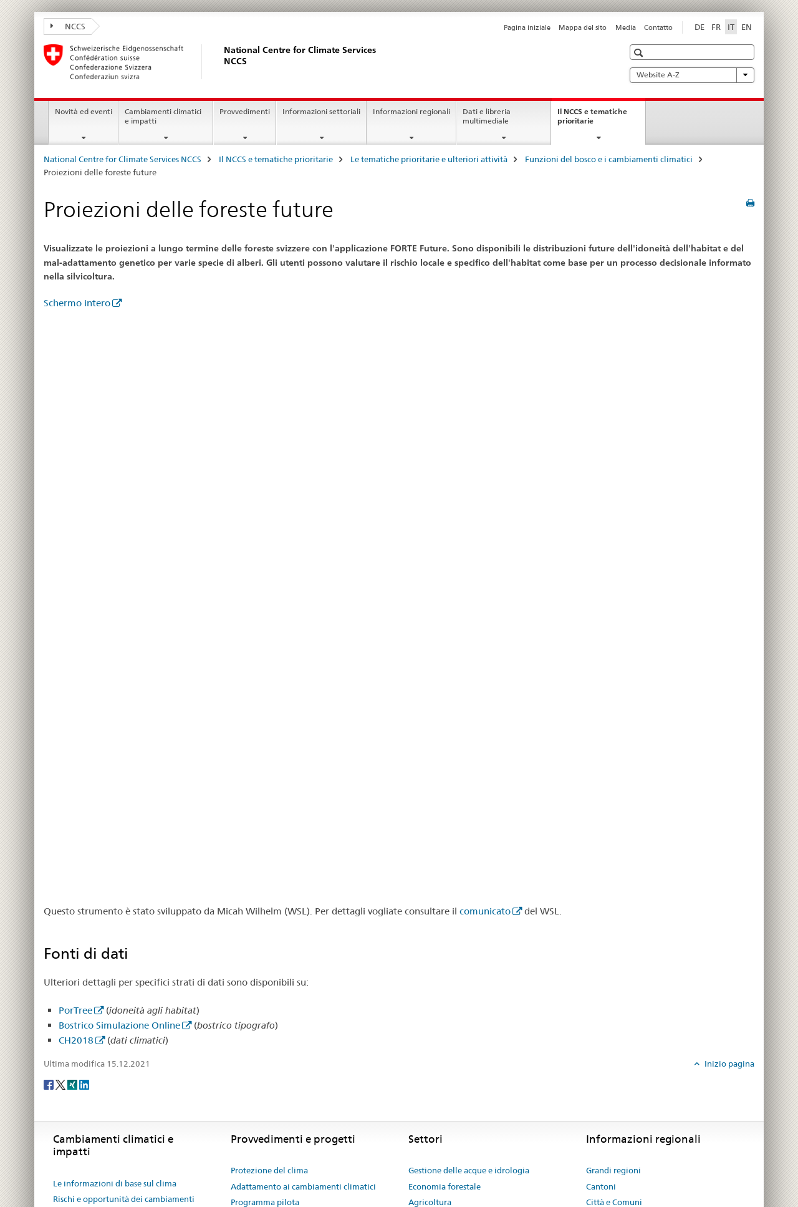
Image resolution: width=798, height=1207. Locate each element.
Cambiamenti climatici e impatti (163, 116)
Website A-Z (692, 75)
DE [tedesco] (699, 27)
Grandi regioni (613, 1170)
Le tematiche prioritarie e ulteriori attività (428, 159)
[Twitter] (61, 1084)
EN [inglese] (746, 27)
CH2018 (76, 1040)
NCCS (67, 26)
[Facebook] (49, 1084)
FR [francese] (716, 27)
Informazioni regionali (411, 111)
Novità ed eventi (83, 111)
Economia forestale (444, 1186)
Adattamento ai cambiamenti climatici (303, 1186)
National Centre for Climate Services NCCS (122, 159)
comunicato (485, 911)
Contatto (658, 27)
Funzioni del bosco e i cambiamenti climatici (609, 159)
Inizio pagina (728, 1064)
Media (625, 27)
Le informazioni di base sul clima (114, 1183)
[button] (640, 53)
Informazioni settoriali (321, 111)
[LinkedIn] (84, 1084)
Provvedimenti (244, 111)
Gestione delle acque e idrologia (468, 1170)
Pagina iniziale (527, 27)
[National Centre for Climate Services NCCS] (221, 61)
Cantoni (601, 1186)
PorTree (75, 1010)
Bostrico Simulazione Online (119, 1025)
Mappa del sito (583, 27)
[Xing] (73, 1084)
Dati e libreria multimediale (487, 116)
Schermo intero (77, 303)
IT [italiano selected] (731, 27)
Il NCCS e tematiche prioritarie (592, 120)
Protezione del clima (269, 1170)
